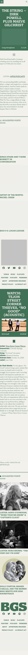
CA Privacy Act (20, 284)
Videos (6, 274)
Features (4, 277)
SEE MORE (2, 122)
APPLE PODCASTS (17, 76)
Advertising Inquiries (17, 281)
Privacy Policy (7, 284)
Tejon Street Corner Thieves (15, 346)
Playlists (20, 274)
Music (13, 274)
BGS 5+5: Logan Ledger (12, 231)
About (4, 281)
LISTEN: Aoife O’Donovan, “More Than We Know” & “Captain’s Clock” (13, 515)
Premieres (23, 277)
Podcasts (13, 277)
